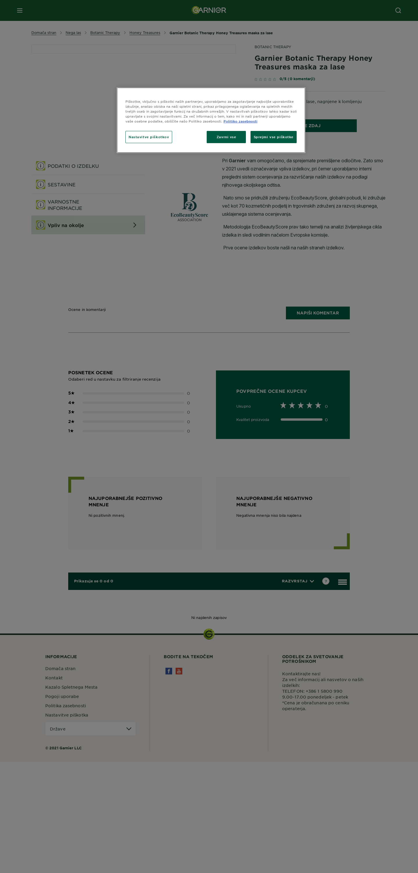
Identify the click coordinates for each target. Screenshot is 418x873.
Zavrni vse (226, 137)
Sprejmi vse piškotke (273, 137)
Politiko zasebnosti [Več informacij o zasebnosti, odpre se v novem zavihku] (240, 121)
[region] (211, 120)
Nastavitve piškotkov (149, 137)
